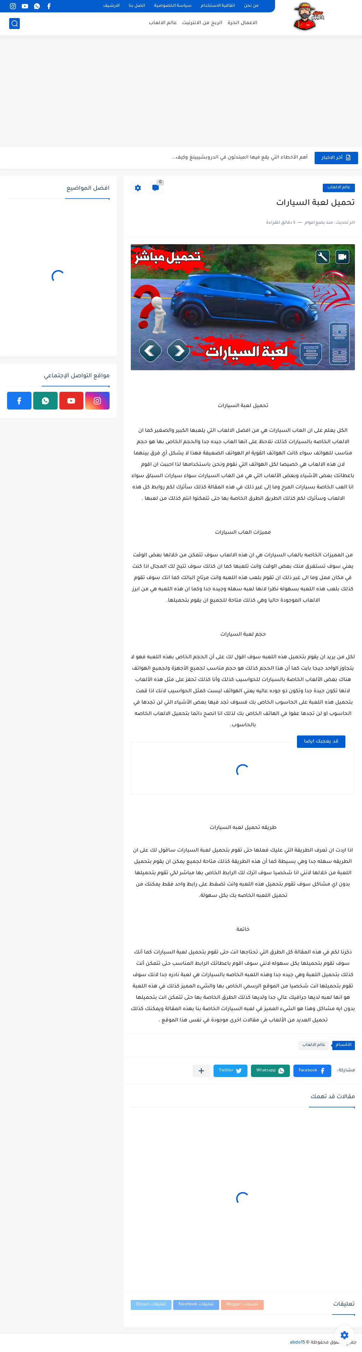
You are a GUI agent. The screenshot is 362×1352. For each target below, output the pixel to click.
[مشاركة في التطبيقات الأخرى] (201, 1071)
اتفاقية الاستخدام (218, 6)
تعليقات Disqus (151, 1304)
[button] (312, 1071)
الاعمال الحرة (242, 23)
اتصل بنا (137, 6)
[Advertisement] (181, 92)
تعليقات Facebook (196, 1304)
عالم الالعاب (163, 23)
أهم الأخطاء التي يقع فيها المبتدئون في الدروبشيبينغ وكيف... (239, 157)
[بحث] (14, 23)
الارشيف (111, 6)
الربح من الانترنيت (202, 23)
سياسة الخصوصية (173, 6)
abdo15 (297, 1342)
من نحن (251, 6)
